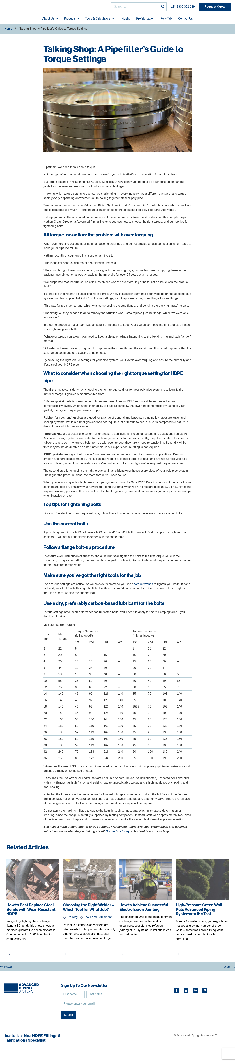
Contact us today (118, 832)
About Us (48, 20)
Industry (125, 20)
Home (8, 30)
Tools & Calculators (97, 20)
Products (70, 20)
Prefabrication (145, 20)
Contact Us (185, 20)
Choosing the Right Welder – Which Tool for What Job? (88, 908)
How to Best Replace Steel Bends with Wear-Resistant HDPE (31, 911)
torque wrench (143, 585)
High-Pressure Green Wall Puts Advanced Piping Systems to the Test (199, 911)
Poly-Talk (166, 20)
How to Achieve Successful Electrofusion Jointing (143, 908)
